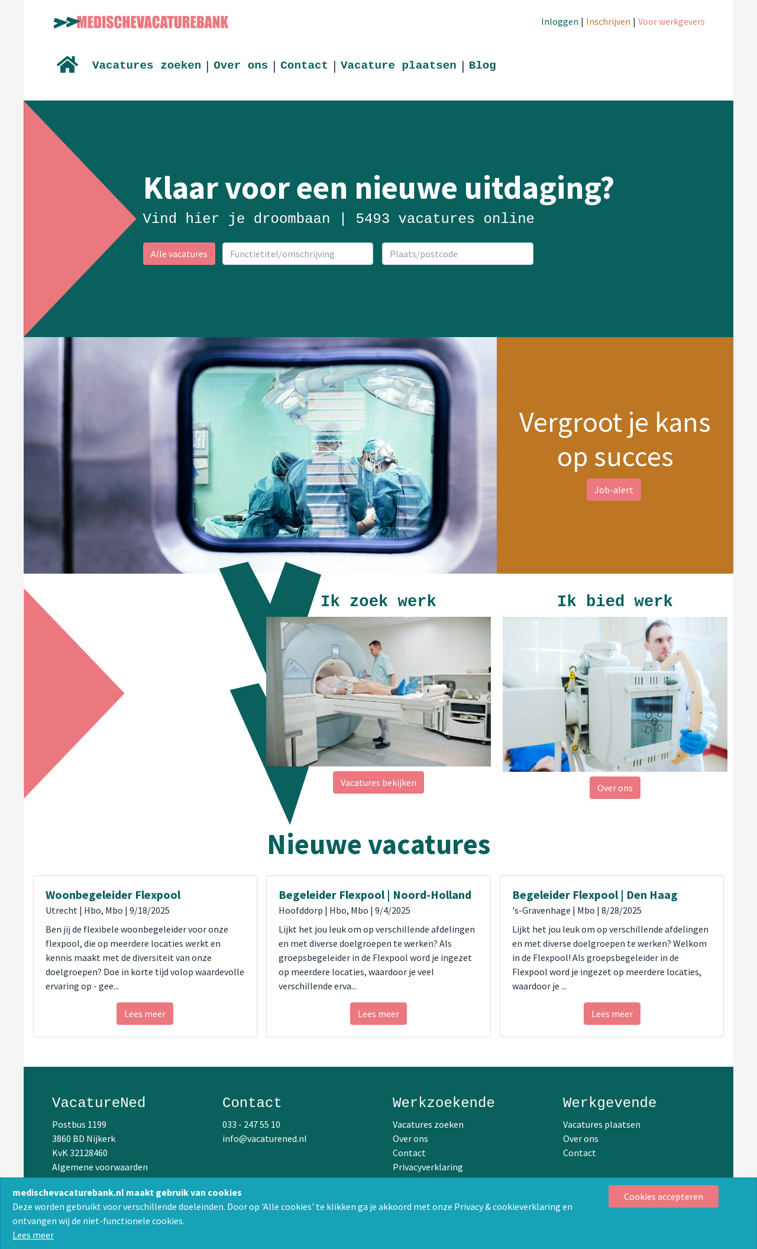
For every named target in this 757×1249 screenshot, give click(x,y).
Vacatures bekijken (378, 782)
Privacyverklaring (428, 1167)
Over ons (240, 65)
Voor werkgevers (671, 21)
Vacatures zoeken (146, 65)
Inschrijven (608, 21)
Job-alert (613, 490)
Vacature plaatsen (399, 65)
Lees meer (33, 1235)
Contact (304, 65)
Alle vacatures (179, 254)
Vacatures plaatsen (601, 1124)
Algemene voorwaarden (100, 1167)
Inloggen (559, 21)
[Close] (664, 1196)
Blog (482, 65)
